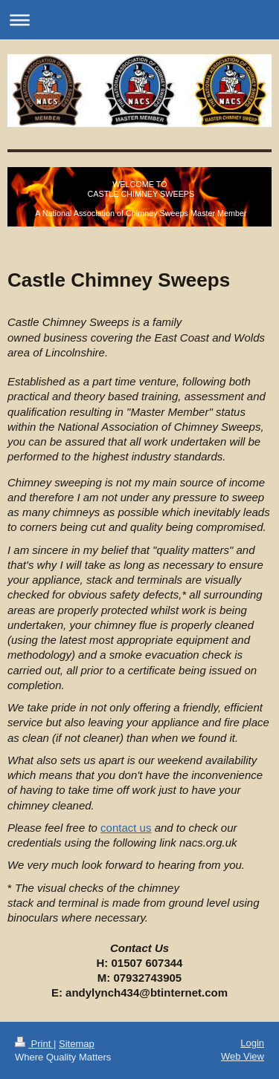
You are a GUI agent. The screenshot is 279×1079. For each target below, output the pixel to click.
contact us (125, 827)
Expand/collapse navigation (139, 20)
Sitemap (76, 1043)
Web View (242, 1056)
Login (252, 1043)
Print (34, 1043)
